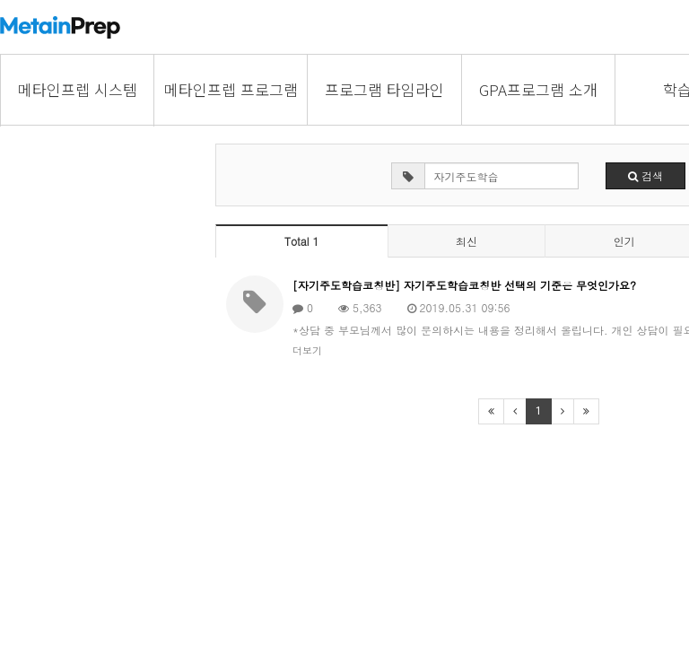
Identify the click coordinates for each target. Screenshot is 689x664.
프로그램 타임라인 (384, 89)
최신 (466, 241)
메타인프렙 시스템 (77, 89)
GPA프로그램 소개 (538, 89)
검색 (645, 175)
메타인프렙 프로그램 (231, 89)
